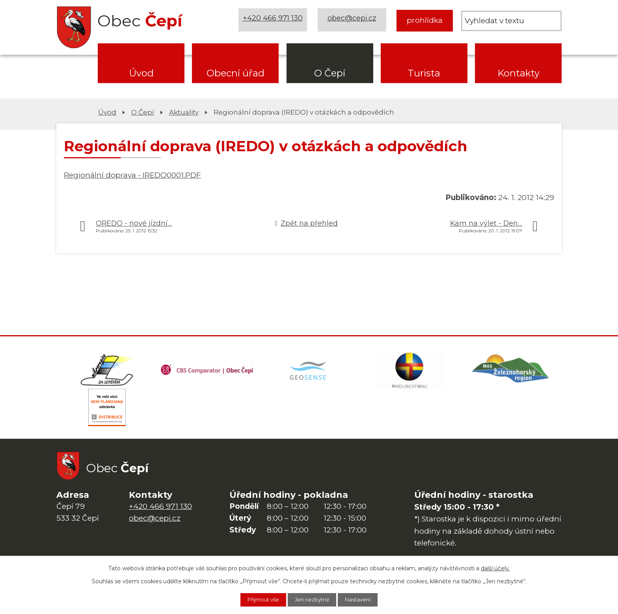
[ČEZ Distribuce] (106, 410)
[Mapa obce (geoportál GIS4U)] (309, 371)
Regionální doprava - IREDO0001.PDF (132, 175)
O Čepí (329, 73)
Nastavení (364, 599)
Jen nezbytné (313, 599)
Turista (424, 73)
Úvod (141, 73)
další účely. (495, 567)
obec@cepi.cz (353, 20)
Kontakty (518, 73)
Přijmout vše (258, 599)
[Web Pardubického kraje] (409, 371)
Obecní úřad (235, 73)
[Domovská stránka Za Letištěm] (106, 371)
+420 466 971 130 (273, 20)
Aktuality (184, 112)
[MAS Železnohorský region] (511, 371)
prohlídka (425, 20)
